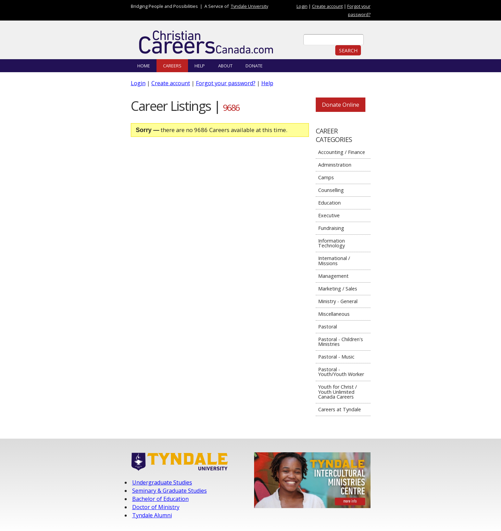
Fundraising (331, 228)
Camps (326, 177)
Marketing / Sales (337, 288)
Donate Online (340, 104)
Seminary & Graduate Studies (169, 490)
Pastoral (327, 326)
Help (200, 66)
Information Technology (331, 243)
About (225, 66)
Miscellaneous (334, 314)
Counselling (331, 190)
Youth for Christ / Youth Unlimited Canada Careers (337, 392)
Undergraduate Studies (162, 482)
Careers (172, 66)
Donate (254, 66)
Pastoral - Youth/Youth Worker (341, 371)
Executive (329, 215)
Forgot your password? (225, 83)
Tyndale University (249, 6)
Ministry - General (338, 301)
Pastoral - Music (336, 356)
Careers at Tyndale (339, 409)
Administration (334, 164)
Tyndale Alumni (152, 515)
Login (302, 6)
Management (333, 276)
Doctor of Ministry (155, 507)
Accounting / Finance (341, 152)
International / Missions (334, 260)
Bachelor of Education (160, 499)
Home (143, 66)
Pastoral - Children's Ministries (340, 341)
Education (329, 202)
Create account (327, 6)
